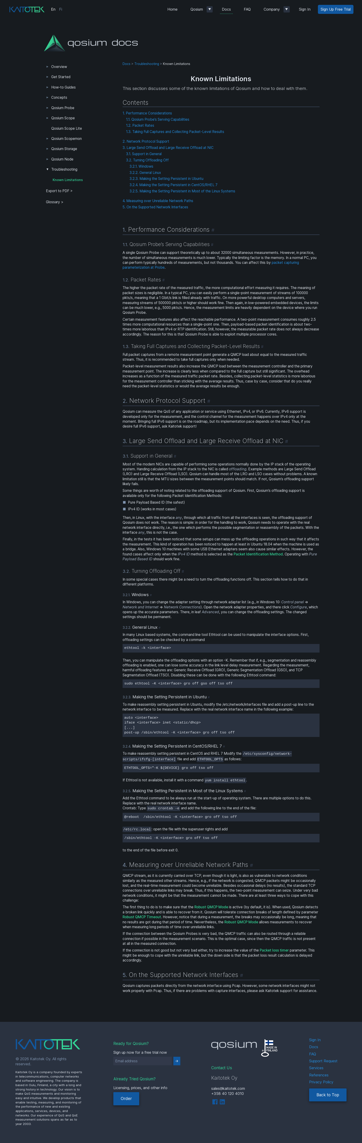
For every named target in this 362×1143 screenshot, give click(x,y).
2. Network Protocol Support (146, 141)
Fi (60, 9)
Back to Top (328, 1094)
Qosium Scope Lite (66, 128)
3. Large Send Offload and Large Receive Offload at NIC (168, 147)
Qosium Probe (62, 108)
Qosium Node (62, 159)
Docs (226, 9)
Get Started (60, 77)
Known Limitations (68, 180)
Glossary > (54, 202)
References (319, 1075)
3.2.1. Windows (141, 166)
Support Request (323, 1061)
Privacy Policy (321, 1082)
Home (172, 9)
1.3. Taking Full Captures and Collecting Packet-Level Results (175, 131)
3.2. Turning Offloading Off (147, 160)
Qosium (196, 9)
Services (316, 1068)
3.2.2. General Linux (145, 172)
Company (272, 9)
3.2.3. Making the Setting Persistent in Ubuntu (166, 178)
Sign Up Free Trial (336, 9)
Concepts (59, 97)
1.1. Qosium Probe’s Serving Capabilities (157, 119)
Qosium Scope (63, 118)
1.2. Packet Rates (140, 125)
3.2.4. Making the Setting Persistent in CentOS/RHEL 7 (173, 185)
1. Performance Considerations (147, 113)
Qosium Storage (64, 149)
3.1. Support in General (144, 154)
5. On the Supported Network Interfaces (155, 207)
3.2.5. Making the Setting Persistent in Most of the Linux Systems (182, 191)
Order (126, 1098)
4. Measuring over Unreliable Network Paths (158, 201)
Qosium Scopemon (66, 138)
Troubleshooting (64, 169)
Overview (59, 67)
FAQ (247, 9)
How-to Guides (63, 87)
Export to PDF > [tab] (59, 191)
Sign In (305, 9)
